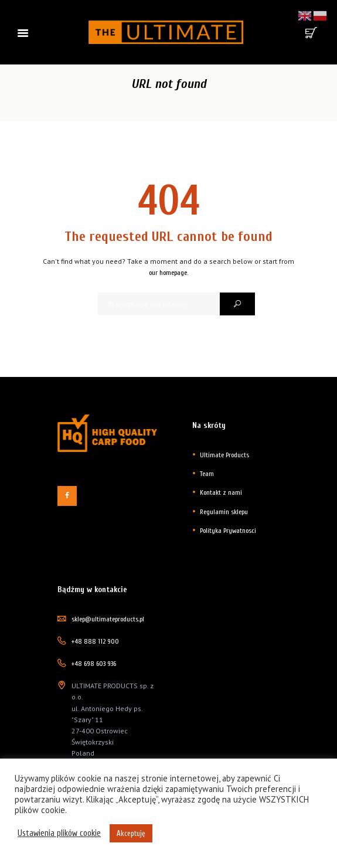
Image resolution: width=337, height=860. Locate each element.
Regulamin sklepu (224, 512)
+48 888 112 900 (95, 641)
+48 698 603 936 (94, 664)
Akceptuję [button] (131, 833)
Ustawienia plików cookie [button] (59, 833)
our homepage (168, 272)
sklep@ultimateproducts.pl (108, 619)
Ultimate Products (224, 455)
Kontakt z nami (221, 492)
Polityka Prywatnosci (228, 530)
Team (207, 474)
